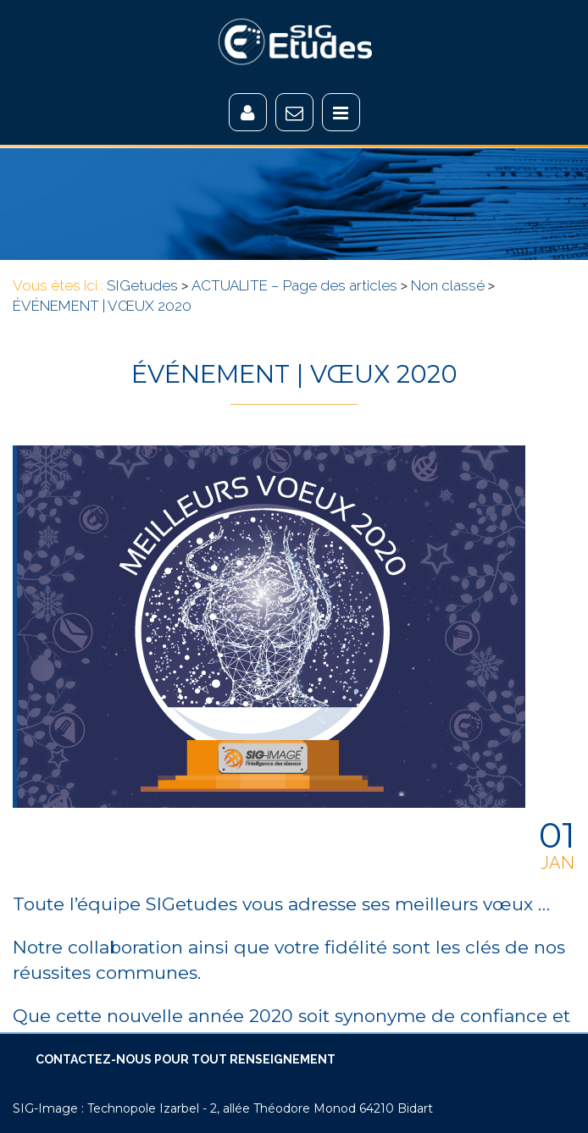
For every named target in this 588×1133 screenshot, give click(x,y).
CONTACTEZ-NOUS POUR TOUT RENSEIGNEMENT (186, 1059)
